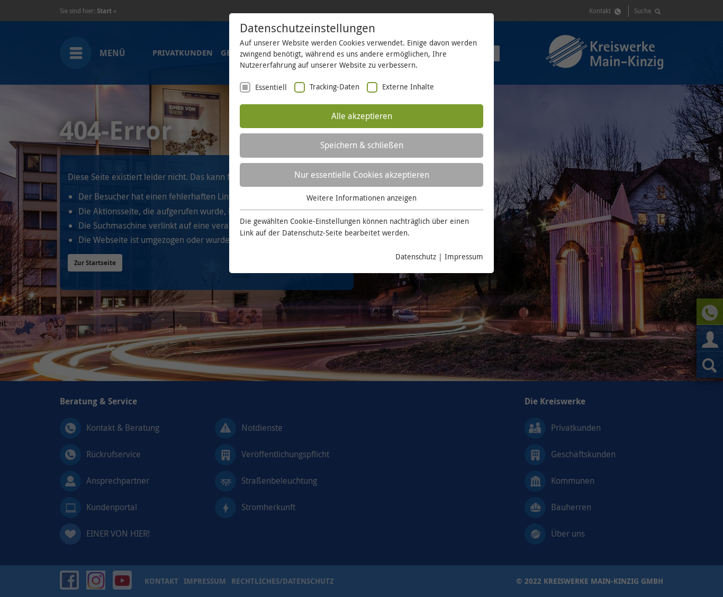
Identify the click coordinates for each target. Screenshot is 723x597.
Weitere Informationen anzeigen (361, 198)
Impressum (464, 256)
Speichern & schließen (361, 145)
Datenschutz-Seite (312, 233)
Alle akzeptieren (361, 116)
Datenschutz (415, 256)
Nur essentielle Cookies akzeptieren (361, 174)
